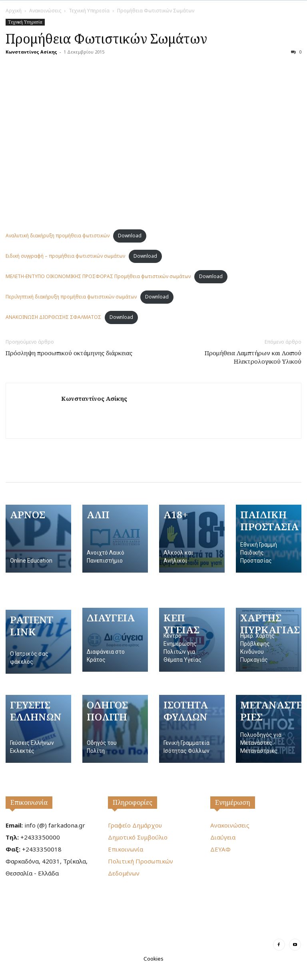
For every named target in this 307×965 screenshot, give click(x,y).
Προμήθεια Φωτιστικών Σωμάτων (106, 38)
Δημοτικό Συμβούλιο (137, 837)
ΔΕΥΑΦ (220, 849)
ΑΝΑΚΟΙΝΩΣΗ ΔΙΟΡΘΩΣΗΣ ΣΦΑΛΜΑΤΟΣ (53, 317)
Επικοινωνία (29, 802)
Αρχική (14, 10)
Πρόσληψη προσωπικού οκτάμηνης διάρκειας (69, 353)
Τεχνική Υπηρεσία (89, 10)
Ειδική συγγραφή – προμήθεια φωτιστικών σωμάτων (65, 256)
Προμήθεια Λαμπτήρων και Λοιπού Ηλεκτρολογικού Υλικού (253, 357)
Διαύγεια (222, 837)
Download (130, 235)
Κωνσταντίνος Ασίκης (31, 52)
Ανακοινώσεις (45, 10)
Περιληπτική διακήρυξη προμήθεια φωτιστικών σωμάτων (71, 296)
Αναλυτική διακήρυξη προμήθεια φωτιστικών (58, 235)
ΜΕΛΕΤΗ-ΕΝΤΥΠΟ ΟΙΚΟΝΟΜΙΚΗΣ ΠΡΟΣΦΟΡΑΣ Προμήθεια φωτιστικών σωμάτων (98, 276)
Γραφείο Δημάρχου (135, 825)
